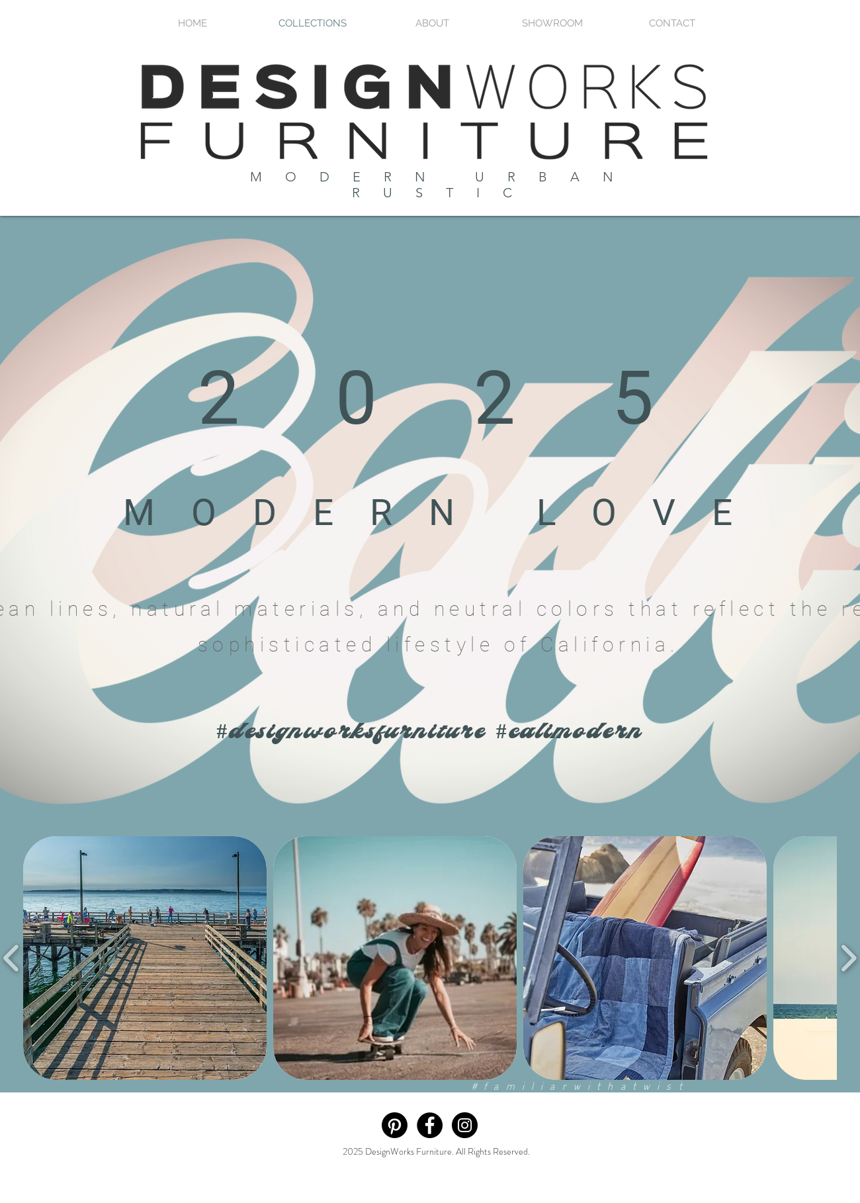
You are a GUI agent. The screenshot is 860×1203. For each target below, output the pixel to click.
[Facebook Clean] (179, 1194)
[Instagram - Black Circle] (465, 1125)
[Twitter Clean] (205, 1194)
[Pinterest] (395, 1125)
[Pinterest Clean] (232, 1194)
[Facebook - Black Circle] (430, 1125)
